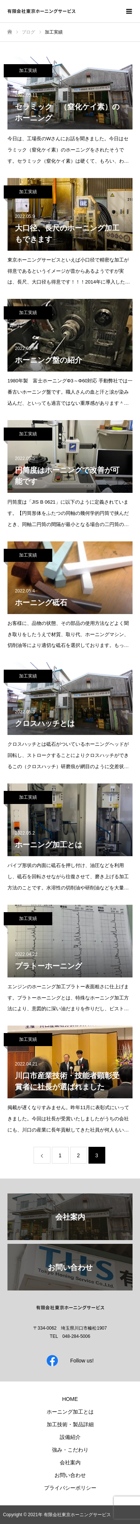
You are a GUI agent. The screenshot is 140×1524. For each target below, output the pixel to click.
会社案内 (70, 1462)
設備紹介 (70, 1437)
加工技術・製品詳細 (70, 1424)
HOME (70, 1399)
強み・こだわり (70, 1450)
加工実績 (28, 70)
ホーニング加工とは (70, 1412)
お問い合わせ (70, 1475)
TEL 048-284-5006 (70, 1336)
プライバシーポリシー (70, 1488)
